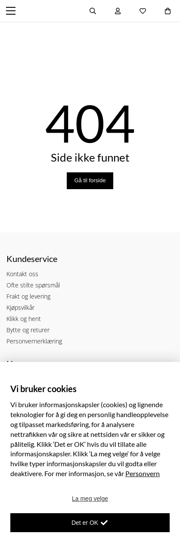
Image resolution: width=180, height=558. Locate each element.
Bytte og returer (28, 330)
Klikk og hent (23, 319)
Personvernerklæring (34, 341)
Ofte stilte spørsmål (33, 285)
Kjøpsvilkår (20, 307)
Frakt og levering (28, 296)
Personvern (142, 473)
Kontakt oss (22, 274)
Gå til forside (90, 180)
